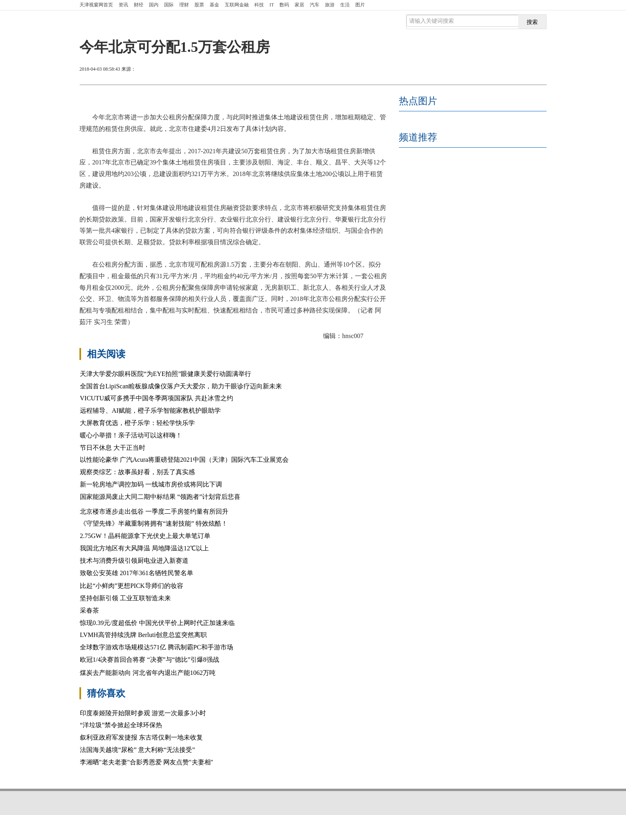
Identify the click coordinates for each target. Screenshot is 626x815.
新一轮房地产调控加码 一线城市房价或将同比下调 (151, 484)
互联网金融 (237, 5)
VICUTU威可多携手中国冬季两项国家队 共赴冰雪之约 (156, 398)
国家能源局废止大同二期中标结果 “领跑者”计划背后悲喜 (160, 496)
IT (271, 5)
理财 (184, 5)
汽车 (314, 5)
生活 (345, 5)
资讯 (123, 5)
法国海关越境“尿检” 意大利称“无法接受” (137, 749)
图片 (360, 5)
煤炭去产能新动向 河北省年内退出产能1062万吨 (148, 672)
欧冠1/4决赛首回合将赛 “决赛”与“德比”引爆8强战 (149, 659)
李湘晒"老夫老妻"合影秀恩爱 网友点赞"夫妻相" (146, 762)
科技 (259, 5)
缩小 (526, 70)
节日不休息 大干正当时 (112, 447)
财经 (138, 5)
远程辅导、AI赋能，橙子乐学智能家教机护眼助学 (150, 410)
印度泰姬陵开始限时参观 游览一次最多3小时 (143, 713)
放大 (498, 70)
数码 (284, 5)
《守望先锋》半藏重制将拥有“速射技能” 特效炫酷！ (154, 523)
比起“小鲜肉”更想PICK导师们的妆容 (131, 585)
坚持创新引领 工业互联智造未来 (126, 598)
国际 (169, 5)
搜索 (532, 22)
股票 (199, 5)
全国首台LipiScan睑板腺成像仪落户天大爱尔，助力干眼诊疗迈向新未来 (181, 386)
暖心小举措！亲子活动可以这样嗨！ (131, 435)
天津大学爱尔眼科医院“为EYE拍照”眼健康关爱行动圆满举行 (165, 373)
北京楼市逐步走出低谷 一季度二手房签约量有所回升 (154, 511)
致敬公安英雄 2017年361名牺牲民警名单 (136, 573)
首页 (96, 5)
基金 (214, 5)
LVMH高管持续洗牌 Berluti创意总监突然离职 (143, 634)
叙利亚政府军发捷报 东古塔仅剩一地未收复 (141, 737)
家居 (299, 5)
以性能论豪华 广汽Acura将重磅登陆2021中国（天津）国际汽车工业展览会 (184, 459)
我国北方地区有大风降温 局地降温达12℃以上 (144, 548)
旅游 (330, 5)
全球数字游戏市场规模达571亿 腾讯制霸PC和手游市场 (156, 647)
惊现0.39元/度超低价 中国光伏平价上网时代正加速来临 (157, 622)
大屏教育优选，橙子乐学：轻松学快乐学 (137, 422)
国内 (153, 5)
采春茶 (89, 610)
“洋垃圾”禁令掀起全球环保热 (121, 725)
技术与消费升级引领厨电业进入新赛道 (134, 560)
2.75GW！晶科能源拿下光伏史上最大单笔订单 (145, 535)
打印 (469, 70)
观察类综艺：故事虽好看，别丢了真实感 (137, 472)
